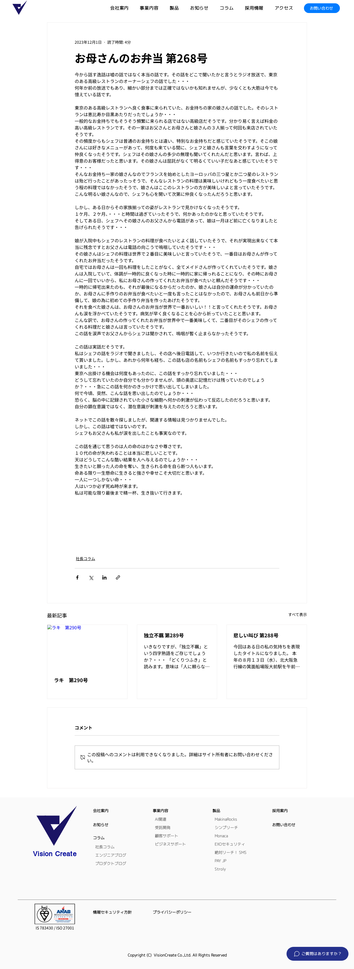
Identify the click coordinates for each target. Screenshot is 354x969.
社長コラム (85, 558)
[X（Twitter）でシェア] (90, 577)
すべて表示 (297, 614)
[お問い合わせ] (322, 8)
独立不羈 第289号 (164, 635)
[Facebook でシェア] (77, 577)
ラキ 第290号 (71, 680)
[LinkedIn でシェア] (104, 577)
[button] (180, 8)
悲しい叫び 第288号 (255, 635)
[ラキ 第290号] (87, 647)
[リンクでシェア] (118, 577)
